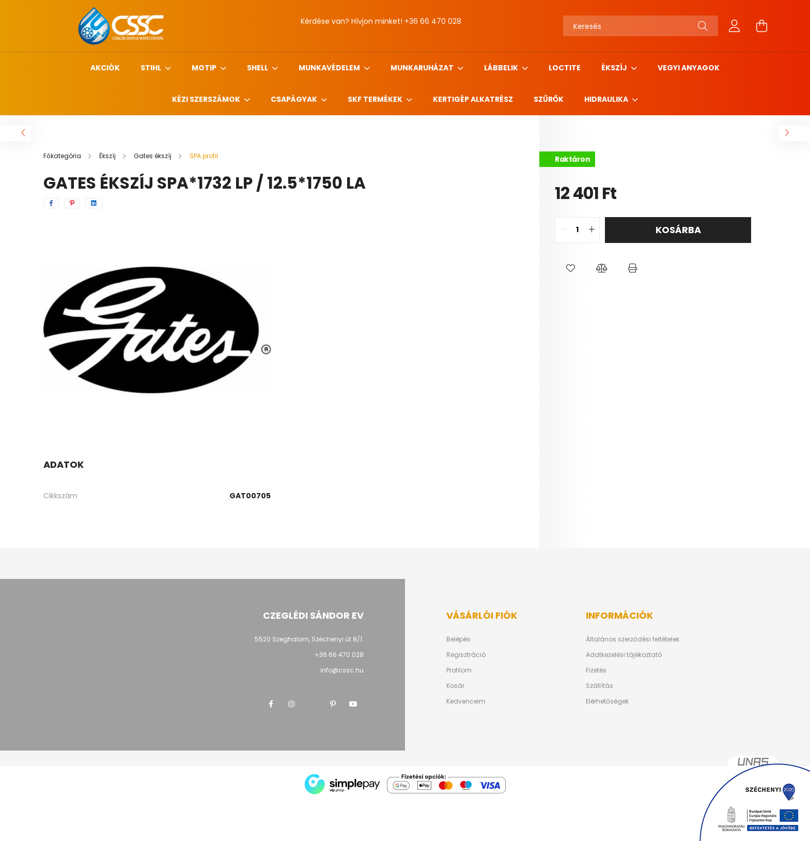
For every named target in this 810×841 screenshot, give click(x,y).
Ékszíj (615, 68)
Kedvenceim (466, 701)
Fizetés (596, 670)
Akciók (105, 68)
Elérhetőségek (607, 701)
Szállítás (599, 686)
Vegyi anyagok (689, 68)
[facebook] (51, 203)
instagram (291, 704)
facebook (270, 704)
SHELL (258, 68)
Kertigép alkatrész (473, 99)
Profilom (459, 670)
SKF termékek (376, 99)
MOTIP (205, 68)
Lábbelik (502, 68)
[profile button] (734, 26)
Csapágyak (295, 99)
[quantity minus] (563, 230)
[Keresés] (640, 26)
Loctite (565, 68)
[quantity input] (577, 230)
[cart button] (761, 26)
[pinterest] (72, 203)
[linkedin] (93, 203)
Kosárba (678, 229)
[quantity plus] (591, 230)
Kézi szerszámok (207, 99)
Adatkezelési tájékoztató (624, 655)
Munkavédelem (330, 68)
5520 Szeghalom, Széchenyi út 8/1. (309, 639)
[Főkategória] (63, 155)
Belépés (458, 639)
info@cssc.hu (342, 670)
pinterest (332, 704)
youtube (353, 704)
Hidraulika (607, 99)
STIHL (152, 68)
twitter (312, 704)
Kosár (455, 686)
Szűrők (549, 99)
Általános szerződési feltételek (632, 639)
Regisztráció (466, 655)
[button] (570, 268)
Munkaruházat (423, 68)
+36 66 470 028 (432, 21)
